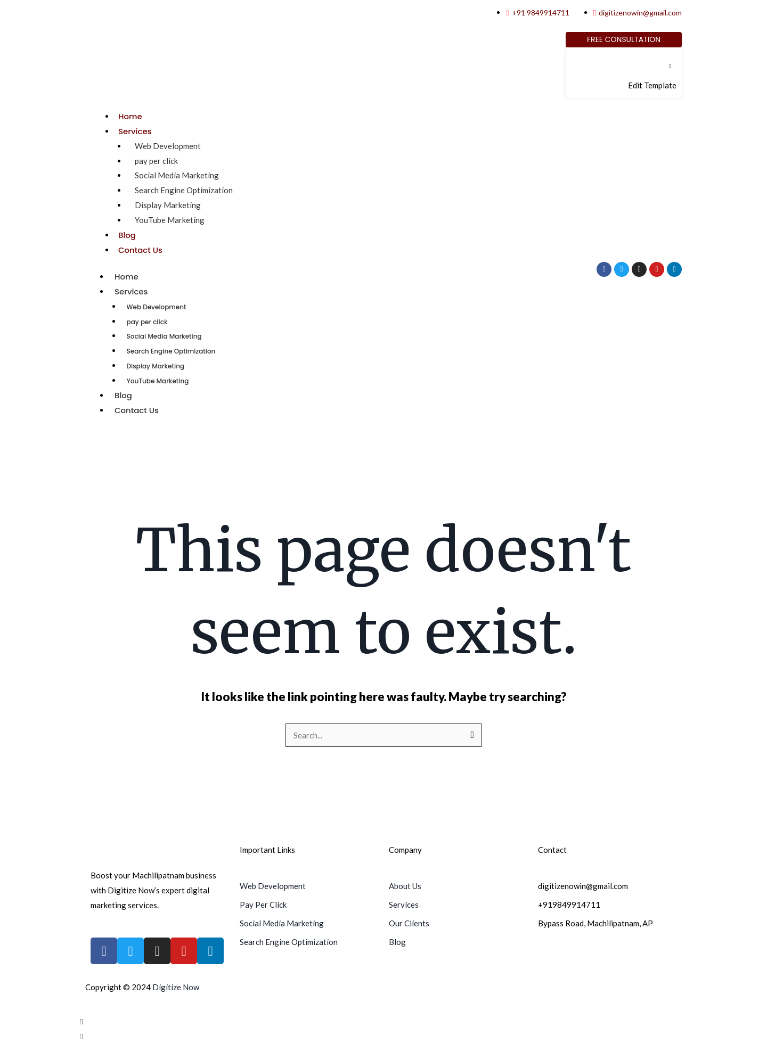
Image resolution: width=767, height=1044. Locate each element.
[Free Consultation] (624, 39)
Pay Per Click (263, 904)
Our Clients (409, 923)
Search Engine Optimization (184, 190)
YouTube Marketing (170, 220)
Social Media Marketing (177, 175)
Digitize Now (175, 987)
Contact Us (140, 250)
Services (135, 131)
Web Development (168, 146)
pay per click (156, 161)
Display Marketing (168, 205)
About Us (405, 886)
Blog (127, 235)
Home (130, 116)
